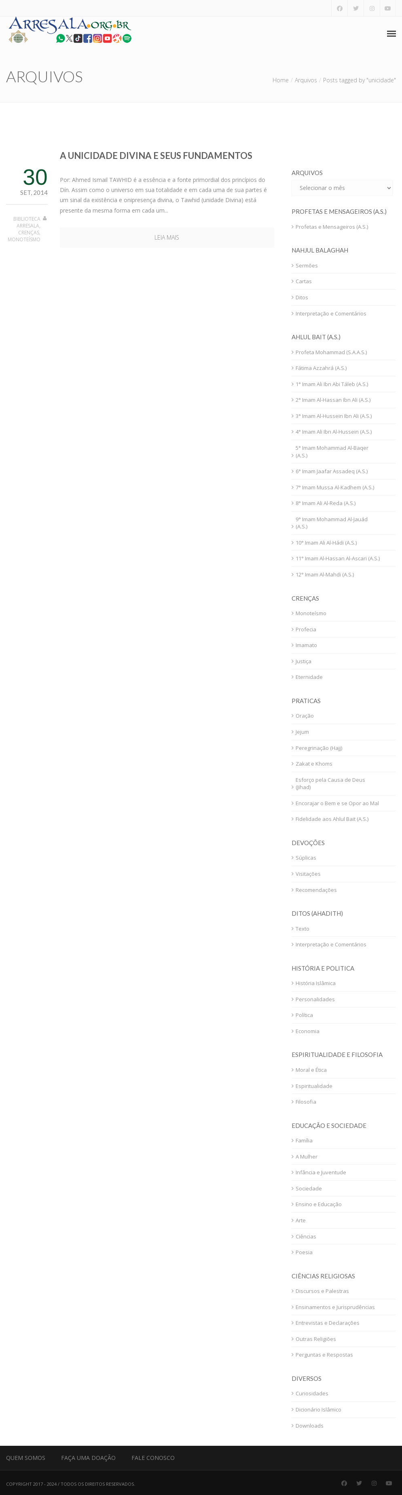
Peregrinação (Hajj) (319, 748)
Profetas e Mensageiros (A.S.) (332, 226)
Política (304, 1015)
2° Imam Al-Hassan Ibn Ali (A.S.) (333, 399)
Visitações (308, 873)
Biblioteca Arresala (26, 222)
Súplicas (306, 857)
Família (304, 1140)
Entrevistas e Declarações (328, 1322)
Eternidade (309, 677)
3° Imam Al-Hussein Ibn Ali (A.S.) (334, 416)
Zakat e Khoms (314, 763)
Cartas (304, 281)
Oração (305, 715)
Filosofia (306, 1101)
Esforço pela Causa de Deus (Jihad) (330, 783)
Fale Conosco (153, 1458)
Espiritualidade (314, 1086)
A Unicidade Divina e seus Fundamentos (156, 155)
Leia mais (166, 237)
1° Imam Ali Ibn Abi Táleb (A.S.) (332, 384)
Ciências (306, 1236)
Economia (307, 1031)
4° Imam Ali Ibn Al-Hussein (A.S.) (334, 431)
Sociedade (309, 1188)
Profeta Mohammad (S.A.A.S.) (331, 352)
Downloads (310, 1425)
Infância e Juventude (321, 1172)
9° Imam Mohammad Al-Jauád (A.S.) (332, 523)
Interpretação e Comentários (331, 313)
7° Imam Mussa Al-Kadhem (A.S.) (335, 487)
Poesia (304, 1252)
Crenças (28, 232)
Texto (302, 928)
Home (281, 80)
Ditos (302, 297)
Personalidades (315, 999)
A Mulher (306, 1156)
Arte (301, 1220)
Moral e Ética (311, 1069)
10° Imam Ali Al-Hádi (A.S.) (326, 542)
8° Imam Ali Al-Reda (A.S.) (325, 503)
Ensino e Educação (319, 1204)
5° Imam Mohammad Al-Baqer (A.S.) (332, 451)
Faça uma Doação (88, 1458)
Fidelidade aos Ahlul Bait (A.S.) (332, 819)
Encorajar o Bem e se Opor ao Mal (337, 803)
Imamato (306, 645)
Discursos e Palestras (322, 1291)
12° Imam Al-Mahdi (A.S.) (325, 574)
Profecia (306, 629)
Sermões (307, 265)
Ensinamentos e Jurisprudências (335, 1307)
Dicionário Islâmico (318, 1409)
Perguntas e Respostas (324, 1354)
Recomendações (316, 890)
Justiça (303, 661)
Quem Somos (25, 1458)
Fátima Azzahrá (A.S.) (321, 368)
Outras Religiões (316, 1339)
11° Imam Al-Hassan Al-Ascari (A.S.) (338, 558)
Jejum (302, 731)
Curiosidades (312, 1393)
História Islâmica (316, 983)
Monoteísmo (24, 239)
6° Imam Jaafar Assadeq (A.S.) (332, 471)
